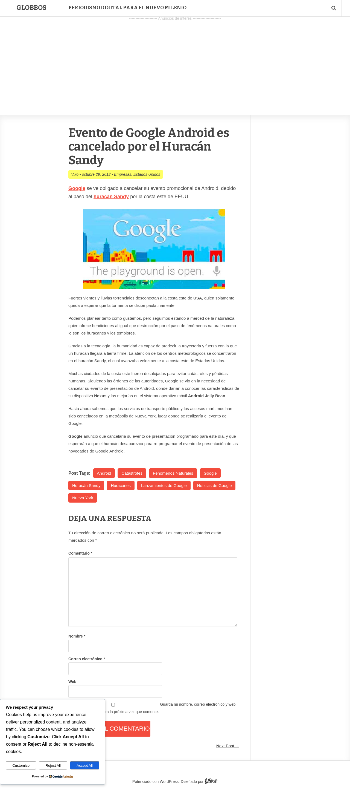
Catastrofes (131, 473)
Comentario (80, 553)
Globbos (31, 7)
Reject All (53, 765)
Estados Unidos (146, 174)
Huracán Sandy (86, 485)
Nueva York (82, 497)
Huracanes (121, 485)
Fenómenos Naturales (173, 473)
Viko (74, 174)
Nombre (76, 636)
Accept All (85, 765)
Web (72, 681)
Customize (21, 765)
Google (210, 473)
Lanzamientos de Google (164, 485)
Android (104, 473)
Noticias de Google (214, 485)
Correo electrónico (86, 659)
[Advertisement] (175, 60)
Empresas (122, 174)
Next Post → (227, 745)
